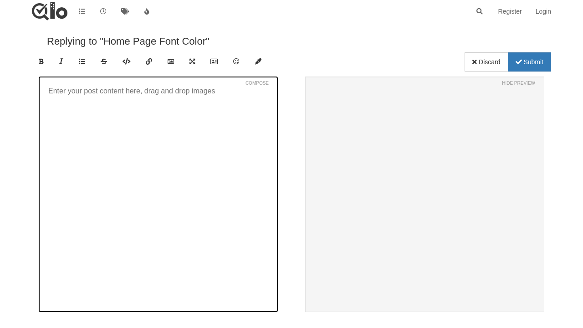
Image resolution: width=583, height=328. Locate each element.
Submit (529, 62)
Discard (486, 62)
